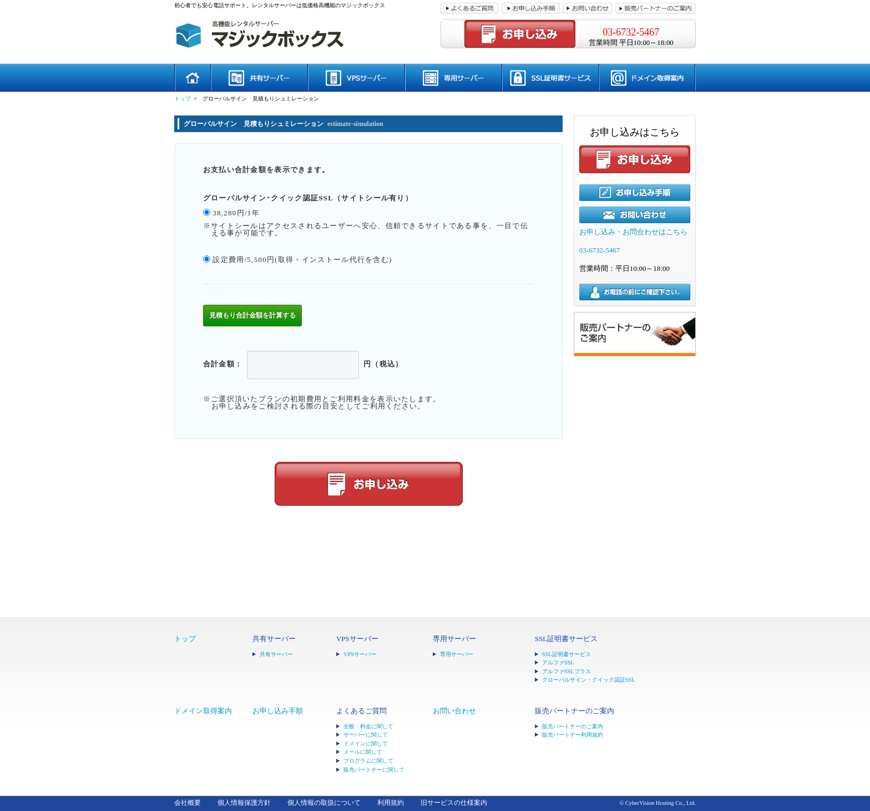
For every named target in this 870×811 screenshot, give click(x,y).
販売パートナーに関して (373, 770)
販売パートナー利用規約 (572, 735)
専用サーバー (456, 654)
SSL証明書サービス (566, 654)
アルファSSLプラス (566, 671)
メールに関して (362, 752)
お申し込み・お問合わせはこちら (633, 232)
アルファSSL (558, 662)
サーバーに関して (365, 735)
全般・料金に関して (368, 726)
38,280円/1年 (236, 213)
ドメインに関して (365, 744)
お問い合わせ (454, 711)
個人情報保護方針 (244, 803)
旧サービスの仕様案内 (454, 803)
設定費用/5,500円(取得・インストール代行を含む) (302, 259)
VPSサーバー (359, 654)
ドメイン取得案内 (203, 711)
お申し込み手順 (277, 711)
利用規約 (390, 803)
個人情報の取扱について (324, 803)
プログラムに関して (368, 761)
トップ (182, 98)
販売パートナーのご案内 (572, 726)
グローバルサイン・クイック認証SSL (588, 680)
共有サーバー (276, 654)
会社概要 (187, 803)
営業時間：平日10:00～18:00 (624, 268)
